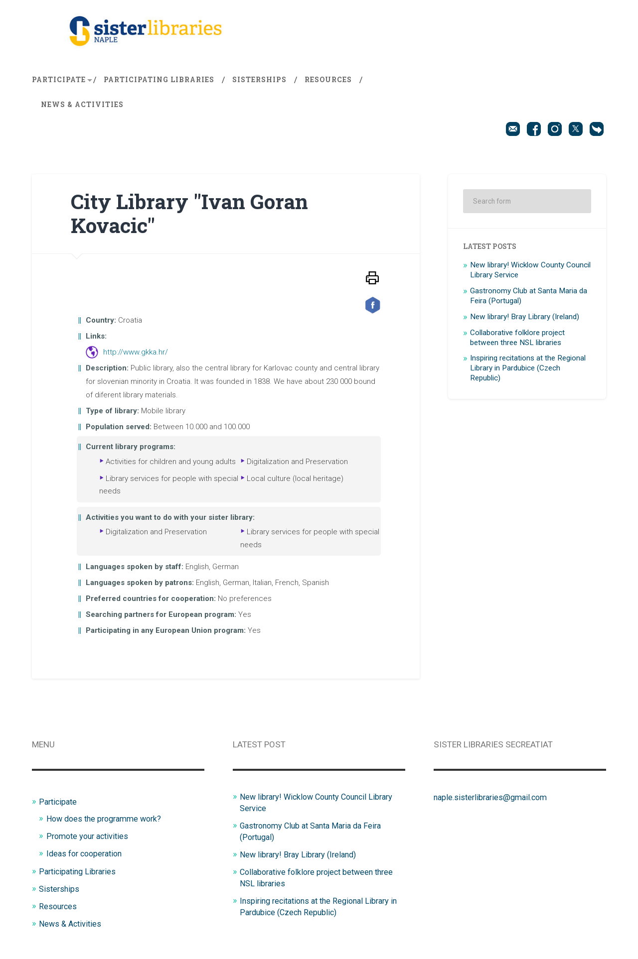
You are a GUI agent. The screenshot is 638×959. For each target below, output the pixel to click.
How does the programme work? (107, 820)
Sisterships (259, 81)
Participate (59, 81)
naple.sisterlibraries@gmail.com (494, 799)
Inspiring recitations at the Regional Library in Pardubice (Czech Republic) (528, 370)
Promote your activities (90, 837)
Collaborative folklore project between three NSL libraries (517, 339)
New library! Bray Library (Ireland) (524, 318)
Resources (328, 81)
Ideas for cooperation (87, 854)
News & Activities (82, 106)
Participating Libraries (159, 81)
